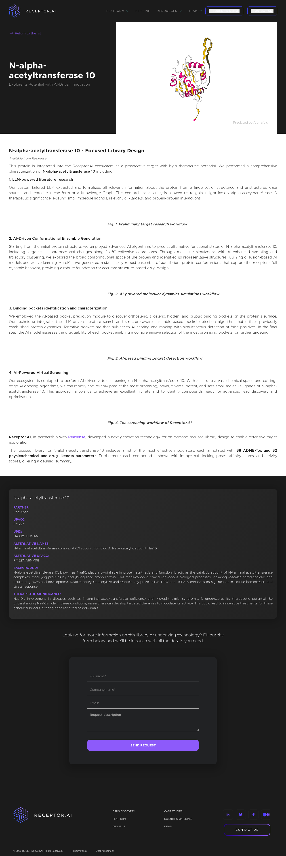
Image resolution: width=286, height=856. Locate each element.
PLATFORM (119, 819)
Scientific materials (178, 819)
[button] (117, 11)
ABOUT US (119, 826)
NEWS (168, 826)
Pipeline (142, 11)
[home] (38, 10)
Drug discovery (124, 811)
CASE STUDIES (173, 811)
